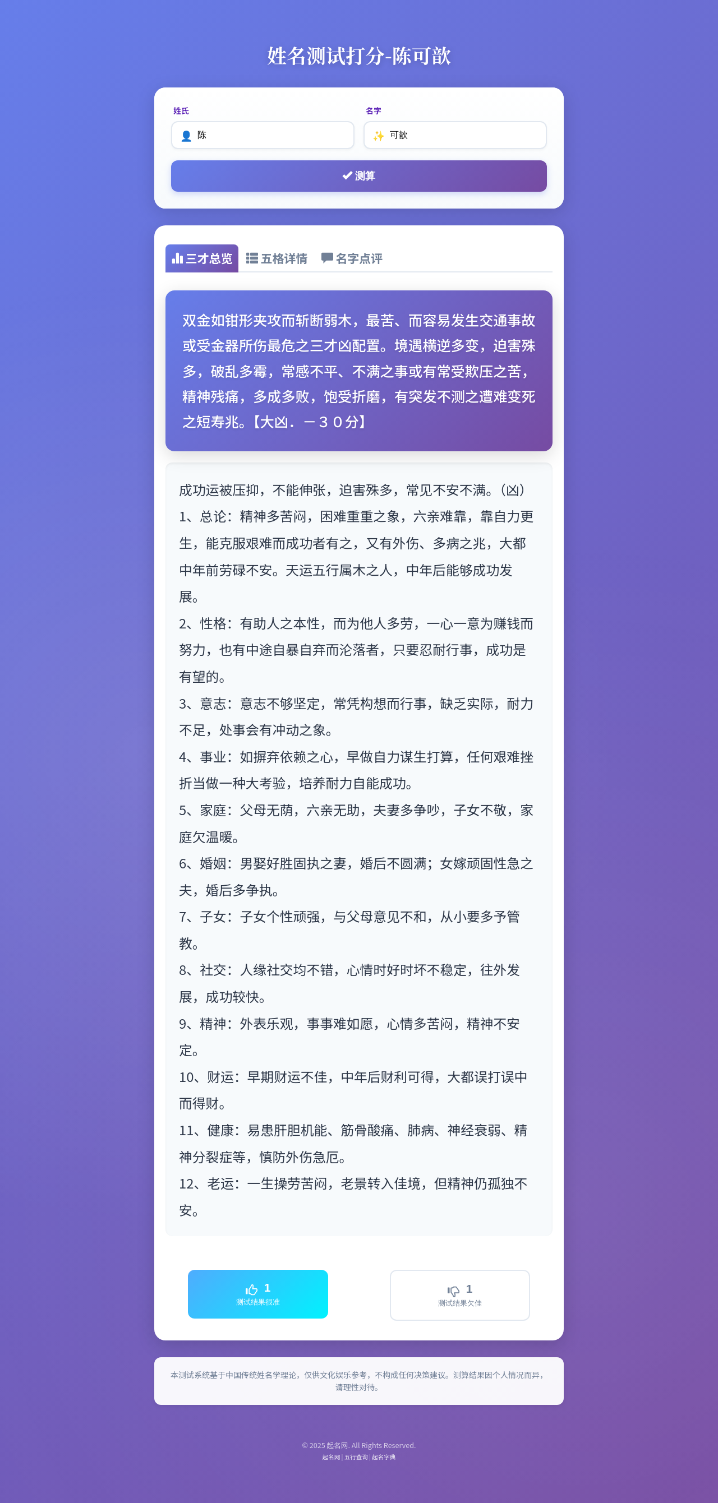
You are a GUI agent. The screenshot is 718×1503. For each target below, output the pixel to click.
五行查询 (356, 1457)
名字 (373, 110)
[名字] (455, 135)
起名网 (331, 1457)
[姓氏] (263, 135)
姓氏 (181, 110)
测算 (358, 176)
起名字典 (383, 1457)
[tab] (201, 258)
